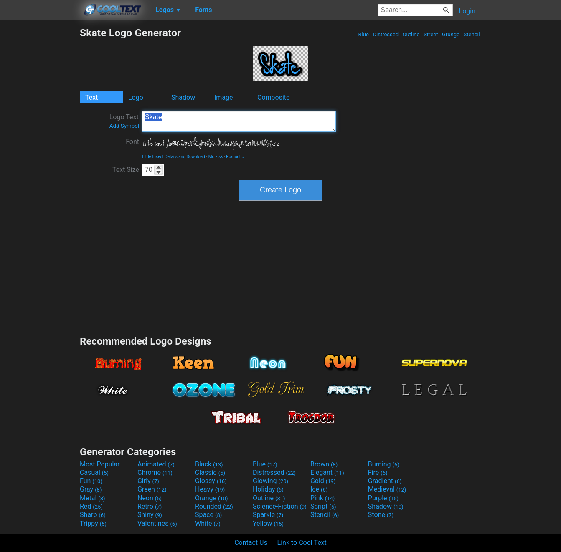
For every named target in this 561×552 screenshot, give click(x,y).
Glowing (270, 481)
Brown (324, 464)
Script (323, 506)
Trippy (93, 523)
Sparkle (268, 515)
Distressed (385, 34)
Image (223, 97)
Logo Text (124, 121)
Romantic (235, 156)
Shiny (149, 515)
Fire (378, 472)
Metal (92, 498)
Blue (363, 34)
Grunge (451, 34)
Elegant (327, 472)
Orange (211, 498)
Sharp (93, 515)
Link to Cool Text (302, 543)
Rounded (214, 506)
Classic (210, 472)
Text (91, 97)
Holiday (268, 489)
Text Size (125, 170)
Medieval (387, 489)
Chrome (155, 472)
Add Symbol (124, 126)
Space (208, 515)
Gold (323, 481)
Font (132, 142)
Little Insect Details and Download (173, 156)
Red (91, 506)
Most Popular (100, 464)
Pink (322, 498)
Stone (380, 515)
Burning (383, 464)
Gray (91, 489)
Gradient (384, 481)
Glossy (211, 481)
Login (467, 11)
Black (209, 464)
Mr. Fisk (215, 156)
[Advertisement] (39, 152)
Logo (135, 97)
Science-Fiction (280, 506)
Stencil (471, 34)
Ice (318, 489)
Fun (91, 481)
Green (152, 489)
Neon (149, 498)
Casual (94, 472)
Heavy (210, 489)
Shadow (183, 97)
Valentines (157, 523)
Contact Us (250, 543)
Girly (148, 481)
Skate (239, 121)
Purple (383, 498)
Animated (156, 464)
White (208, 523)
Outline (411, 34)
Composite (273, 97)
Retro (149, 506)
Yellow (268, 523)
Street (430, 34)
